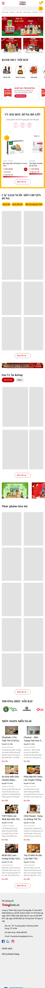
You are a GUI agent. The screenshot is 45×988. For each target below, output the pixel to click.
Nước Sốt (6, 204)
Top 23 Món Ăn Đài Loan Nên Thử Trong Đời (33, 857)
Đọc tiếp (5, 761)
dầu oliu (19, 12)
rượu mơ (12, 12)
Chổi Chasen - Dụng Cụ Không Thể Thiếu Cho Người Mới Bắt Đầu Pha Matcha (33, 818)
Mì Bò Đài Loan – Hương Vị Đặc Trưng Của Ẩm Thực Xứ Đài (11, 857)
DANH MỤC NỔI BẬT (15, 59)
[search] (41, 8)
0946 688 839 (21, 932)
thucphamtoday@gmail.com (21, 936)
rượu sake (5, 12)
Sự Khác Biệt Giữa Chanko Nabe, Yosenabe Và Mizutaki (10, 778)
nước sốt (35, 12)
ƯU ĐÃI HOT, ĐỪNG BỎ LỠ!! (22, 114)
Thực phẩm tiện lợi (14, 506)
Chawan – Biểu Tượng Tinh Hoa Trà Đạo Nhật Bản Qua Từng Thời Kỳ (33, 739)
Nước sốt (6, 77)
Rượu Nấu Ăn (17, 204)
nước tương (27, 12)
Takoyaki (33, 77)
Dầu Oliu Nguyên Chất (34, 204)
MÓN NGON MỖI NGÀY (17, 721)
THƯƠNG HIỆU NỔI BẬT (17, 701)
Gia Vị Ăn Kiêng (12, 375)
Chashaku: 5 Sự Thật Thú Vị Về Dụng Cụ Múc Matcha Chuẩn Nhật (11, 739)
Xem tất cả (22, 182)
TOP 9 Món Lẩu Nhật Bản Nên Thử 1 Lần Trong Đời (11, 818)
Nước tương (20, 77)
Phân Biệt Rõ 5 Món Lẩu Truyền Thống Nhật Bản (33, 778)
